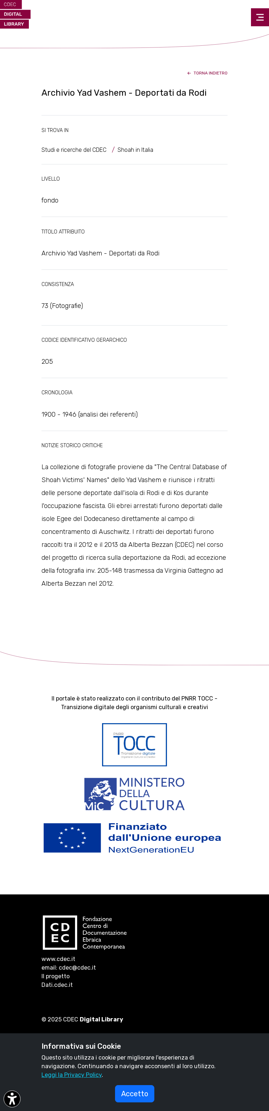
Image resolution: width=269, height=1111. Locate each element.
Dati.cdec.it (57, 984)
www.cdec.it (58, 959)
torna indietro (207, 73)
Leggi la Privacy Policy (71, 1074)
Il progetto (55, 976)
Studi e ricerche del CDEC (73, 149)
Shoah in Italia (135, 149)
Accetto (134, 1093)
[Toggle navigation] (260, 17)
